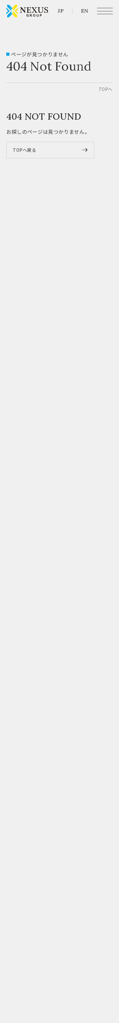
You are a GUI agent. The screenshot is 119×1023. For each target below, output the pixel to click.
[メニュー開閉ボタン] (105, 11)
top (106, 89)
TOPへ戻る (24, 150)
